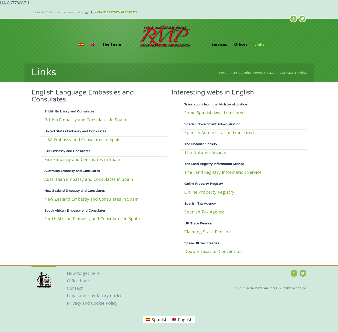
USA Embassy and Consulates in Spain (82, 139)
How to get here (83, 273)
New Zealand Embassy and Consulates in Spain (91, 199)
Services (219, 44)
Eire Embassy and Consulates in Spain (82, 159)
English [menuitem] (185, 319)
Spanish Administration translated (219, 132)
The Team (111, 44)
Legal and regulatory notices (96, 295)
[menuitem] (81, 44)
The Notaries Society (205, 152)
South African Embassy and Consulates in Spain (92, 218)
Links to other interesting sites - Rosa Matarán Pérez (270, 72)
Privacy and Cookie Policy (92, 303)
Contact (75, 288)
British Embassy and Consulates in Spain (85, 119)
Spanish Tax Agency (204, 212)
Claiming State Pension (207, 231)
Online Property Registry (209, 192)
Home (223, 72)
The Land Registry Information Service (222, 172)
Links (259, 44)
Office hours (79, 280)
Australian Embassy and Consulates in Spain (88, 179)
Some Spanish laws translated (214, 112)
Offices (240, 44)
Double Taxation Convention (213, 251)
